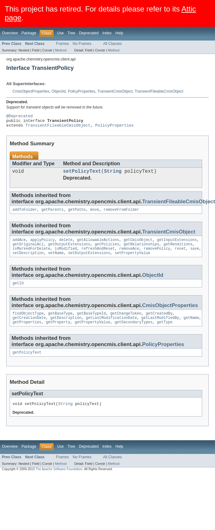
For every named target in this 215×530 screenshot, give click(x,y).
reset (180, 255)
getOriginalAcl (28, 250)
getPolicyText (26, 362)
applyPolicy (42, 245)
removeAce (129, 255)
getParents (52, 214)
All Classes (112, 43)
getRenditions (177, 250)
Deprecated (89, 33)
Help (119, 33)
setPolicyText (82, 174)
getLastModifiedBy (160, 326)
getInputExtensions (177, 245)
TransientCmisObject (114, 91)
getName (191, 326)
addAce (19, 245)
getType (164, 331)
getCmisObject (137, 245)
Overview (10, 33)
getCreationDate (29, 326)
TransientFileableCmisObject (159, 91)
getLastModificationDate (111, 326)
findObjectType (28, 321)
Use (60, 33)
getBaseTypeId (91, 321)
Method (60, 50)
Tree (71, 33)
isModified (66, 255)
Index (107, 33)
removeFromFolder (121, 214)
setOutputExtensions (89, 260)
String (113, 174)
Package (29, 33)
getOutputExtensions (69, 250)
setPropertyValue (132, 260)
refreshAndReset (98, 255)
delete (65, 245)
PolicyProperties (81, 91)
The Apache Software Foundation (59, 480)
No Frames (82, 43)
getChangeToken (126, 321)
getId (18, 290)
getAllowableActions (98, 245)
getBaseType (60, 321)
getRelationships (141, 250)
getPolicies (107, 250)
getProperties (26, 331)
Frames (62, 43)
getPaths (77, 214)
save (194, 255)
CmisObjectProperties (30, 91)
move (94, 214)
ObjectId (59, 91)
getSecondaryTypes (133, 331)
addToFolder (24, 214)
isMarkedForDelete (31, 255)
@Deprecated (19, 116)
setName (56, 260)
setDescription (28, 260)
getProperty (58, 331)
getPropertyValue (92, 331)
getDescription (66, 326)
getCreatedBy (159, 321)
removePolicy (156, 255)
